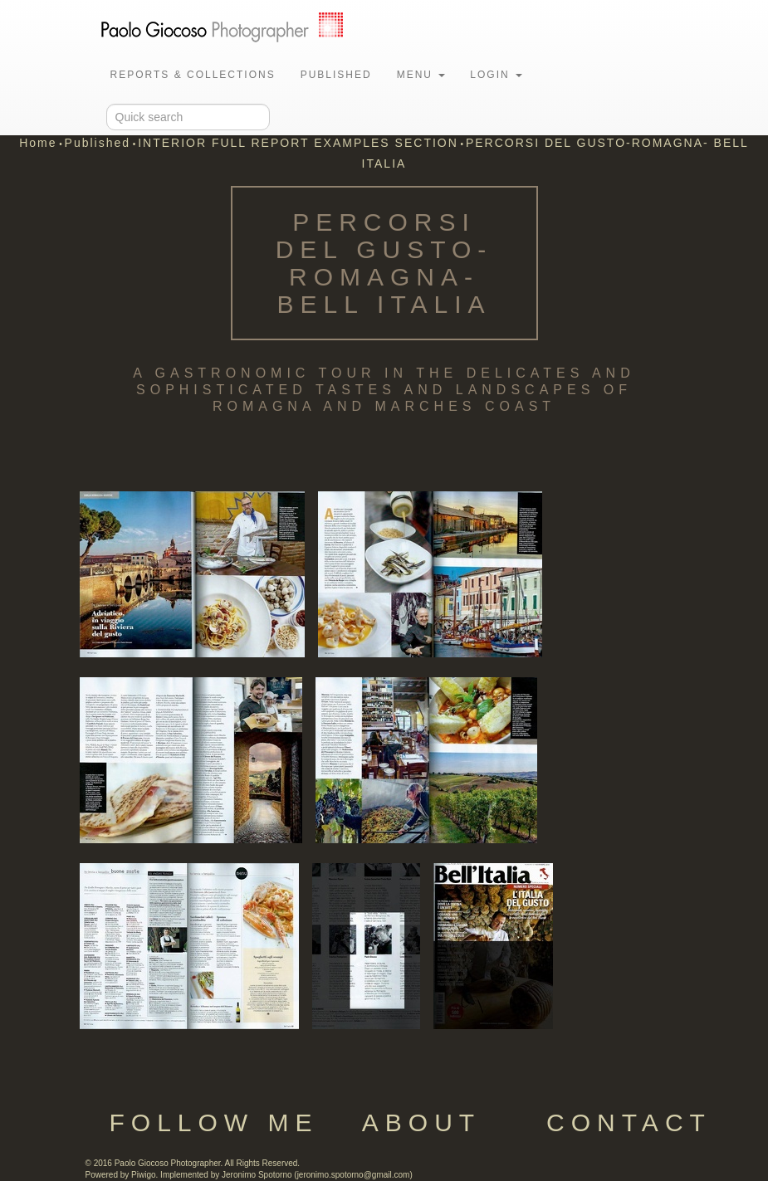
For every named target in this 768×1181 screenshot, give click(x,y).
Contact (629, 1122)
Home (37, 142)
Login (496, 75)
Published (336, 75)
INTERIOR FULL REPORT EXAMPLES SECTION (298, 142)
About (421, 1122)
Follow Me (213, 1122)
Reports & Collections (193, 75)
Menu (421, 75)
